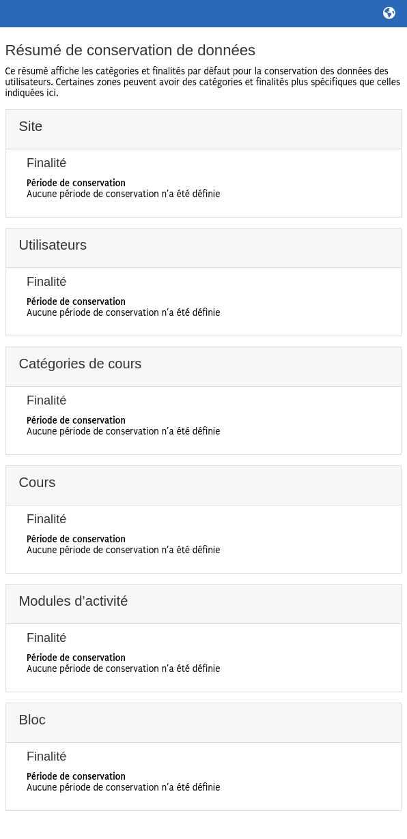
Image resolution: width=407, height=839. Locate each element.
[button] (390, 13)
